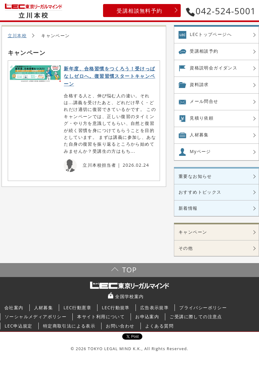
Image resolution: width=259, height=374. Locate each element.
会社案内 (14, 307)
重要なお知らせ (195, 176)
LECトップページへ (211, 34)
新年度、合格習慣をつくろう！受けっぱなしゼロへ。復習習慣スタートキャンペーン (109, 76)
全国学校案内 (129, 296)
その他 (186, 248)
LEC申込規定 (18, 326)
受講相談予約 (204, 51)
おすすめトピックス (200, 192)
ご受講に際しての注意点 (196, 316)
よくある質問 (159, 326)
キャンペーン (193, 232)
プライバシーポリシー (203, 307)
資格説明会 (213, 67)
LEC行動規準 (116, 307)
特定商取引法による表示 (69, 326)
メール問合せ (204, 101)
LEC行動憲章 (77, 307)
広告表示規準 (154, 307)
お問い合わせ (120, 326)
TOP (129, 270)
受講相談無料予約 (139, 10)
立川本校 (17, 35)
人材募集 (199, 135)
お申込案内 (147, 316)
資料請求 (199, 84)
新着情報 (188, 208)
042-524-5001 (221, 11)
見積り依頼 (202, 118)
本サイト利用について (101, 316)
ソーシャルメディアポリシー (36, 316)
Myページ (200, 151)
